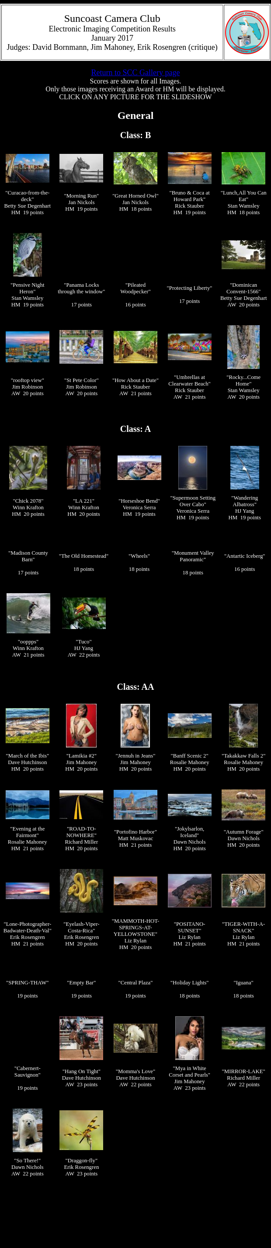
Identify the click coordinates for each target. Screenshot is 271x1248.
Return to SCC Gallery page (135, 72)
